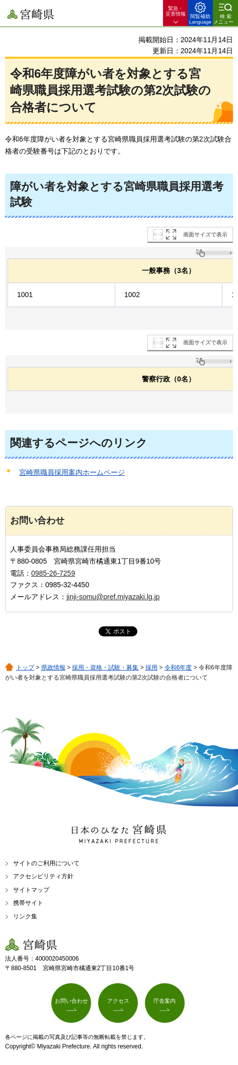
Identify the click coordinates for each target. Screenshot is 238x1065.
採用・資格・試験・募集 (105, 667)
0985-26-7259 (53, 573)
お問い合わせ (71, 1001)
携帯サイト (28, 902)
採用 (151, 667)
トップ (25, 667)
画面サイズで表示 (205, 234)
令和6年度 (178, 667)
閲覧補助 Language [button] (200, 19)
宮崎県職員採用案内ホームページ (72, 472)
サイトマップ (31, 889)
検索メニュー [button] (223, 19)
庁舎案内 (164, 1001)
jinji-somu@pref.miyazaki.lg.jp (113, 597)
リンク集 (25, 916)
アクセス (118, 1001)
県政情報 (53, 667)
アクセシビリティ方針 (43, 876)
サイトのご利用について (46, 863)
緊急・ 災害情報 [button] (176, 11)
